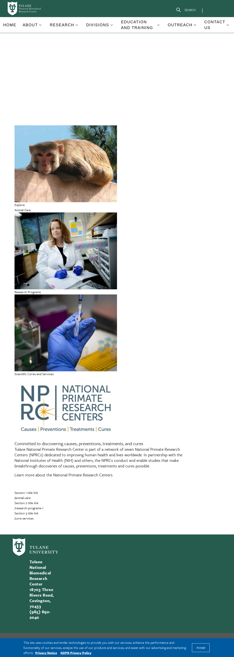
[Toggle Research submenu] (77, 26)
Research (62, 25)
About (30, 25)
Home (9, 25)
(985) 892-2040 (40, 614)
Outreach (180, 25)
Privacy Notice (46, 652)
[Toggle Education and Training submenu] (158, 26)
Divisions (97, 25)
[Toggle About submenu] (40, 26)
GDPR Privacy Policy (75, 652)
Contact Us (214, 25)
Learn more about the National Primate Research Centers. (64, 475)
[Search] (186, 10)
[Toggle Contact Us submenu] (228, 26)
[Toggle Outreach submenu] (195, 26)
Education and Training (137, 25)
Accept (200, 647)
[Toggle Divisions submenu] (112, 26)
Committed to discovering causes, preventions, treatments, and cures (79, 443)
